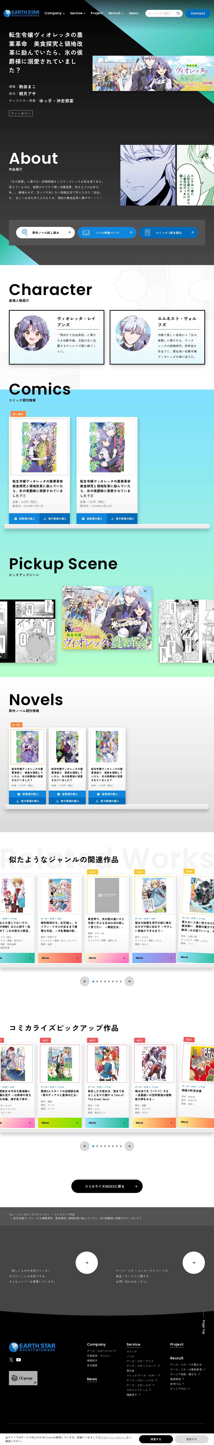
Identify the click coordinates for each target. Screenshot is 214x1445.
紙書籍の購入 (24, 518)
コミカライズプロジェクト (33, 1214)
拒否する (191, 1439)
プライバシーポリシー (113, 1437)
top (11, 1214)
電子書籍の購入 (55, 518)
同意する (156, 1439)
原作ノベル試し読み (45, 232)
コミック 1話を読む (168, 232)
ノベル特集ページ (107, 232)
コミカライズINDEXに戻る (111, 1186)
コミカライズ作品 (64, 1214)
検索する (180, 13)
